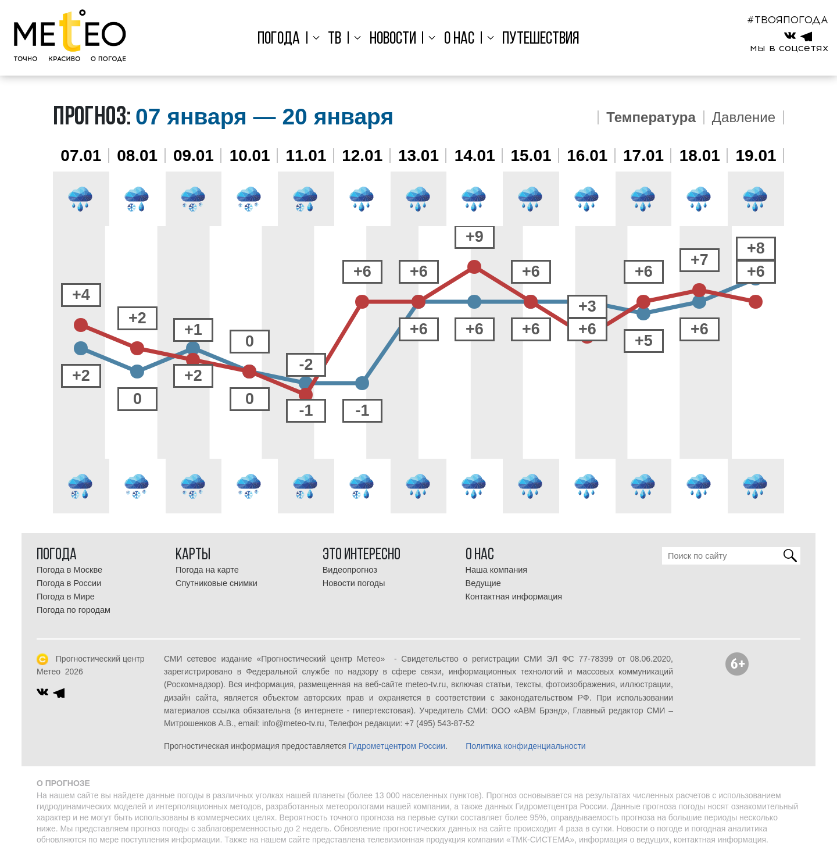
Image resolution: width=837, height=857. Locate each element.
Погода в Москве (69, 569)
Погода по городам (73, 610)
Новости (393, 39)
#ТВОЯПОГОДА (787, 19)
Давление (743, 117)
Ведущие (483, 583)
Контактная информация (514, 596)
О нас (456, 39)
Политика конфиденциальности (526, 746)
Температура (651, 117)
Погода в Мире (66, 596)
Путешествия (535, 39)
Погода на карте (207, 569)
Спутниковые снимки (216, 583)
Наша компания (497, 569)
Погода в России (69, 583)
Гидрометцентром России (396, 746)
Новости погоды (354, 583)
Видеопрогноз (350, 569)
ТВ (337, 39)
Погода (284, 39)
